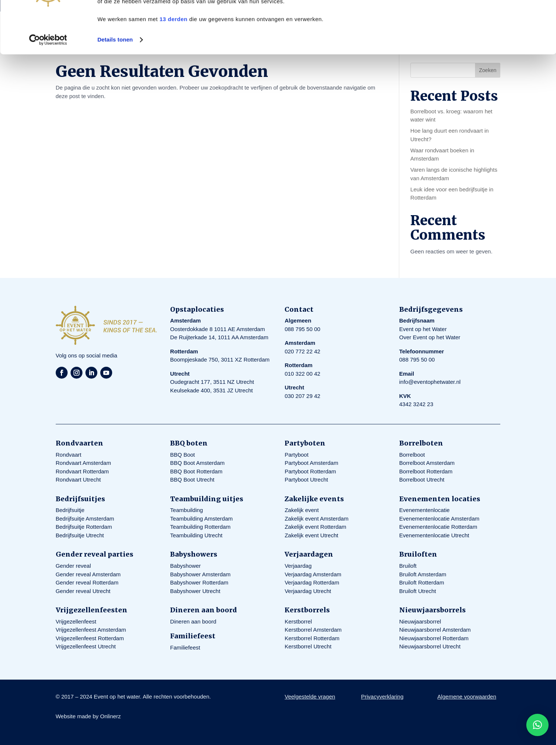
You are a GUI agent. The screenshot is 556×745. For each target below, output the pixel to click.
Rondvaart (68, 454)
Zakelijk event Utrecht (311, 535)
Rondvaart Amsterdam (83, 463)
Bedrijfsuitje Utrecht (80, 535)
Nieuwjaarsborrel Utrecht (430, 646)
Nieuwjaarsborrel (420, 621)
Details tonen (115, 92)
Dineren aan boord (193, 621)
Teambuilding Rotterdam (200, 527)
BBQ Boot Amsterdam (197, 463)
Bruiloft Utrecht (417, 591)
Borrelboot (412, 454)
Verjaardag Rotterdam (311, 582)
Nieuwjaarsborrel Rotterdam (434, 638)
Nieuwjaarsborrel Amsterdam (435, 629)
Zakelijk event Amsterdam (316, 518)
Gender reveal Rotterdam (87, 582)
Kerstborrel (298, 621)
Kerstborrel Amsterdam (312, 629)
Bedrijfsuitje (70, 510)
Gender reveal (73, 566)
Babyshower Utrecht (195, 591)
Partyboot (296, 454)
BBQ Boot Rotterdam (196, 471)
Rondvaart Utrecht (78, 479)
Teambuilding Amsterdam (201, 518)
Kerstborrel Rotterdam (311, 638)
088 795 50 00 (302, 329)
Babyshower (185, 566)
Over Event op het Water (430, 337)
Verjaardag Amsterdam (312, 574)
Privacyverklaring (382, 696)
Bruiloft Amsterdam (422, 574)
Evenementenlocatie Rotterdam (438, 527)
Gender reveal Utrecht (83, 591)
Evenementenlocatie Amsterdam (439, 518)
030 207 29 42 (302, 396)
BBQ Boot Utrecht (192, 479)
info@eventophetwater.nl (430, 382)
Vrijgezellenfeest (76, 621)
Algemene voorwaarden (467, 696)
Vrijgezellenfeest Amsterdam (91, 629)
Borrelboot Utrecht (422, 479)
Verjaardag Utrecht (307, 591)
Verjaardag (298, 566)
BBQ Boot (182, 454)
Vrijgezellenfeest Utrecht (86, 646)
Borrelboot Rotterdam (425, 471)
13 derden (173, 71)
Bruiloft (408, 566)
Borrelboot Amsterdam (427, 463)
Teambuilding (186, 510)
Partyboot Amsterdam (311, 463)
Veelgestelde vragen (309, 696)
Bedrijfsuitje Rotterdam (84, 527)
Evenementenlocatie (424, 510)
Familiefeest (185, 647)
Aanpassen (494, 40)
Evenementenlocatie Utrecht (434, 535)
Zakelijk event (301, 510)
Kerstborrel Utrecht (307, 646)
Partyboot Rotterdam (310, 471)
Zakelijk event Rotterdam (315, 527)
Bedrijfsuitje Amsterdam (85, 518)
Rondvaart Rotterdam (82, 471)
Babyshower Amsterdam (200, 574)
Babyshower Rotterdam (199, 582)
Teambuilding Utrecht (196, 535)
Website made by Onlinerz (88, 716)
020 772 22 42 (302, 351)
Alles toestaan (494, 18)
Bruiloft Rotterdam (421, 582)
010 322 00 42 (302, 373)
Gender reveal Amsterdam (88, 574)
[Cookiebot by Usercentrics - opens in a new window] (48, 92)
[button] (537, 725)
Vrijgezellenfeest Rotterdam (90, 638)
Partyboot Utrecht (306, 479)
